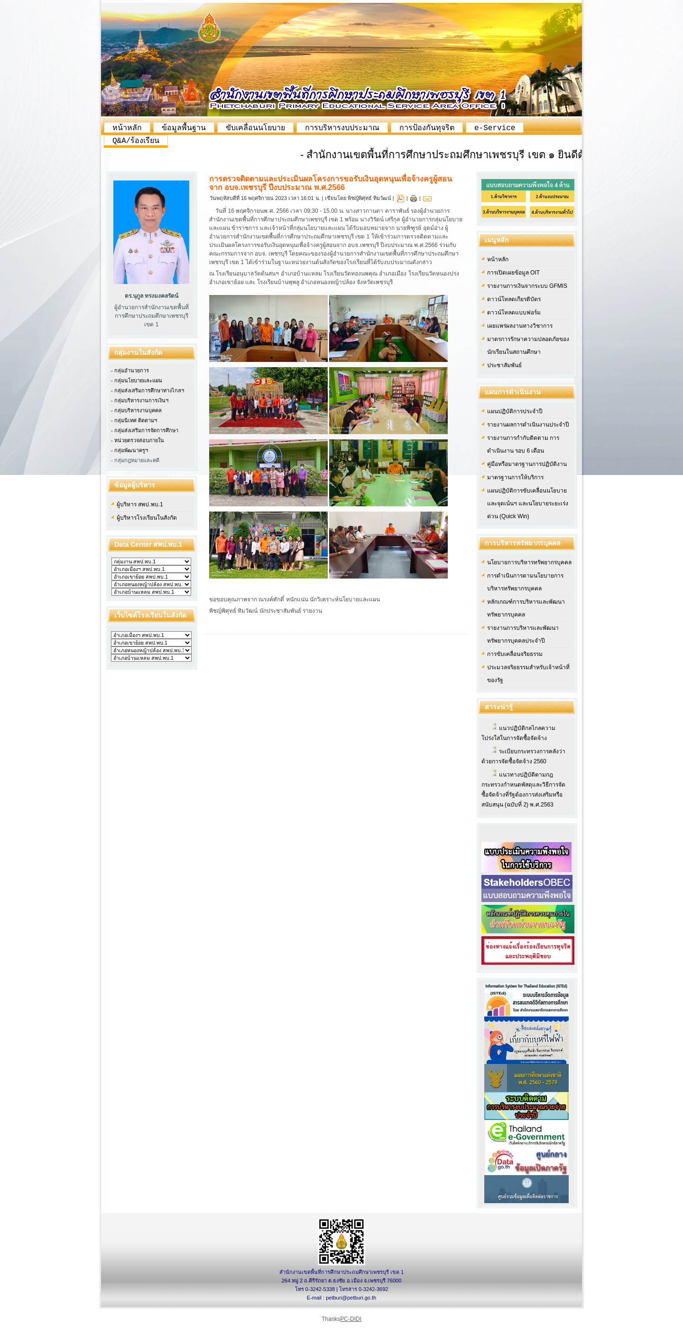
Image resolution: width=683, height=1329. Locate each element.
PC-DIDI (350, 1319)
